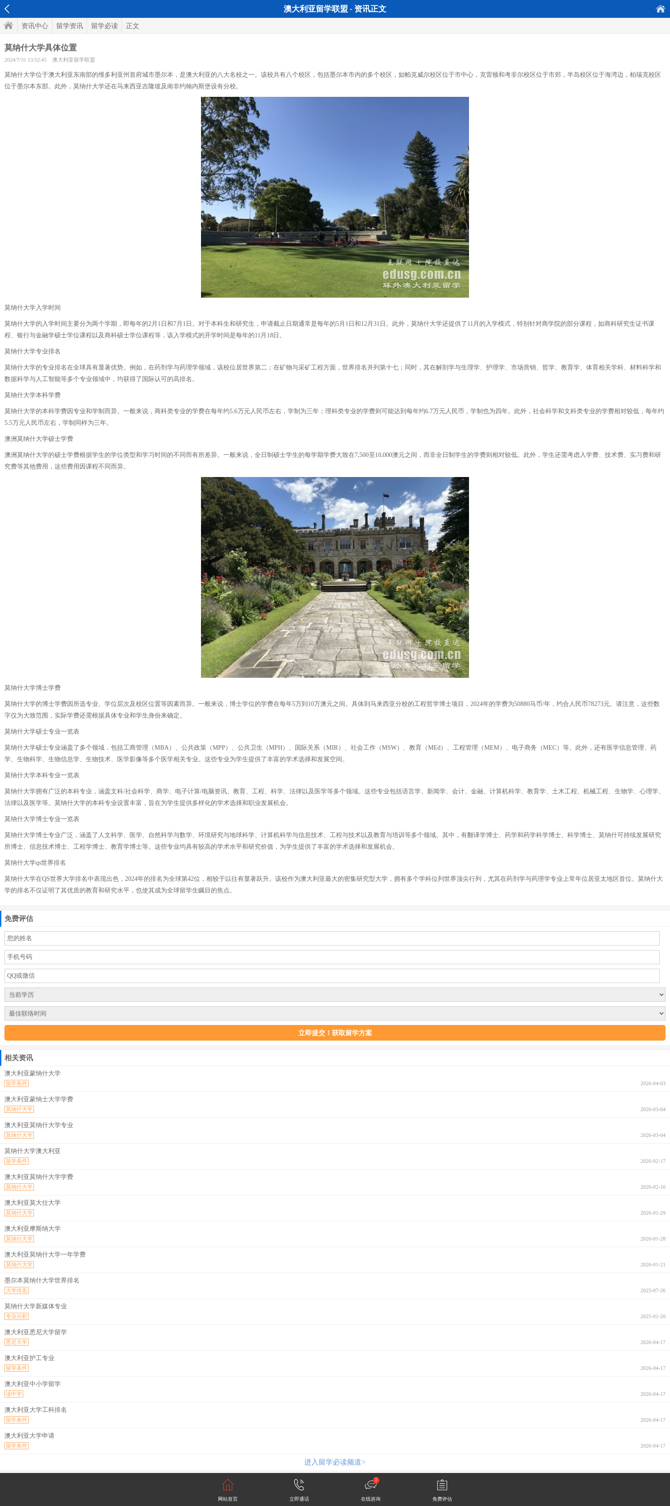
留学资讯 (69, 25)
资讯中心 (34, 25)
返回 (6, 8)
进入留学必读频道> (334, 1462)
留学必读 (104, 25)
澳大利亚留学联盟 (73, 60)
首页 (661, 8)
